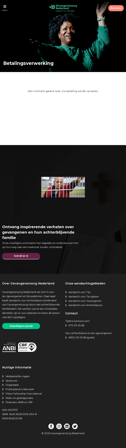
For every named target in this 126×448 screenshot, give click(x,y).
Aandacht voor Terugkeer (83, 296)
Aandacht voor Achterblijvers (85, 305)
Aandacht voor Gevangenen (85, 301)
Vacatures (12, 380)
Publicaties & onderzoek (20, 389)
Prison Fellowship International (24, 393)
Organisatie (12, 385)
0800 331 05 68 (77, 337)
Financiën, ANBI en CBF (19, 402)
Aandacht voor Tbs (79, 292)
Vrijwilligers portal (21, 326)
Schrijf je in (21, 256)
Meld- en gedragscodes (19, 398)
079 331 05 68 (76, 325)
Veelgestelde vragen (18, 376)
